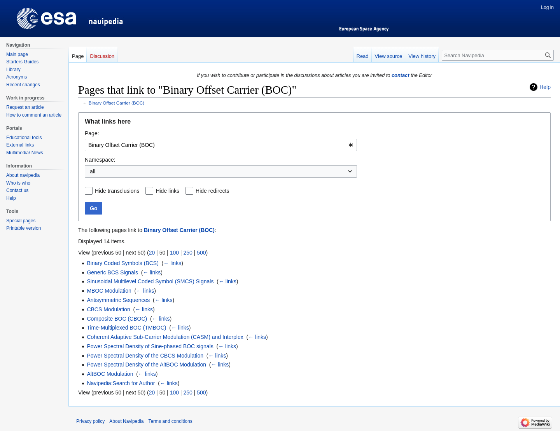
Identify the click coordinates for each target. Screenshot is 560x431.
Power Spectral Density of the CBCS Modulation (145, 355)
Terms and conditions (170, 421)
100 (174, 253)
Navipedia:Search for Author (121, 383)
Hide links (167, 191)
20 (152, 253)
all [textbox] (92, 171)
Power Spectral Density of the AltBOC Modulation (146, 364)
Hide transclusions (117, 191)
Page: (92, 133)
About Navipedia (126, 421)
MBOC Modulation (109, 291)
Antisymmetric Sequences (118, 300)
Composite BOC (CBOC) (117, 319)
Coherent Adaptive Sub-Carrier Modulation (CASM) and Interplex (165, 337)
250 (187, 253)
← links (172, 263)
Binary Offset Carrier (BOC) (116, 102)
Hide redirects (212, 191)
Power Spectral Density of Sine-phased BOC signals (150, 346)
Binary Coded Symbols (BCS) (122, 263)
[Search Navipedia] (498, 55)
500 (201, 253)
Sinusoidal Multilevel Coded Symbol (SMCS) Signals (150, 281)
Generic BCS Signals (112, 272)
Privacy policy (90, 421)
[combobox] (221, 145)
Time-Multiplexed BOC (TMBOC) (126, 328)
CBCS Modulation (108, 309)
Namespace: (100, 160)
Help (545, 87)
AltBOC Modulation (110, 374)
